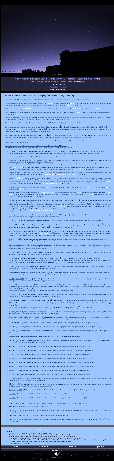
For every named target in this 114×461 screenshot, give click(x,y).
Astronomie (71, 446)
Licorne (70, 105)
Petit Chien (62, 206)
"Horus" (22, 189)
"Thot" (108, 182)
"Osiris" (90, 187)
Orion (74, 109)
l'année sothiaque (49, 174)
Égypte (74, 174)
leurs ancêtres (78, 169)
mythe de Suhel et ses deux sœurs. (41, 211)
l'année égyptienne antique (51, 183)
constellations (26, 109)
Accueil (15, 446)
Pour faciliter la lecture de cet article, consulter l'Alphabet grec (27, 430)
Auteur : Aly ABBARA (57, 84)
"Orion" (78, 112)
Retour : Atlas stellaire (57, 89)
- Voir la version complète (75, 81)
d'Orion (49, 103)
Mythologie (100, 446)
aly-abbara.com (57, 450)
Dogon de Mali (17, 167)
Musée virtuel (43, 446)
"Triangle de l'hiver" (47, 192)
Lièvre (72, 103)
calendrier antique (63, 174)
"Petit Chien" (20, 114)
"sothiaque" (19, 178)
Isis (106, 187)
